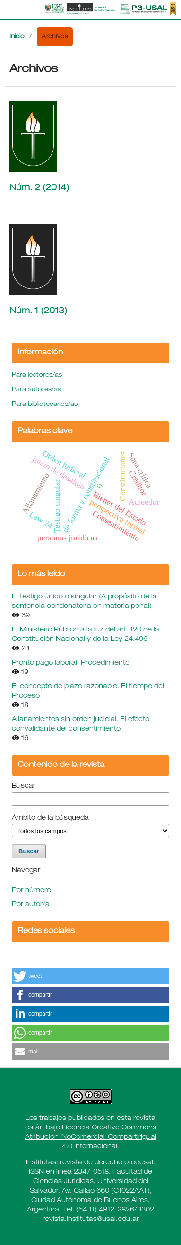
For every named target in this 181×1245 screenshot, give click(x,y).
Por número (31, 890)
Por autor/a (31, 904)
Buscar (23, 786)
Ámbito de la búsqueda (50, 818)
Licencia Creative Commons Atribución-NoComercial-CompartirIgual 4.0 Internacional (90, 1137)
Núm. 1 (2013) (38, 311)
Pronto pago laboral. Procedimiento (70, 663)
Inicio (17, 37)
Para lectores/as (37, 375)
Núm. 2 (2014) (39, 188)
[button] (90, 976)
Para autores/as (36, 390)
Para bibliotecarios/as (45, 405)
